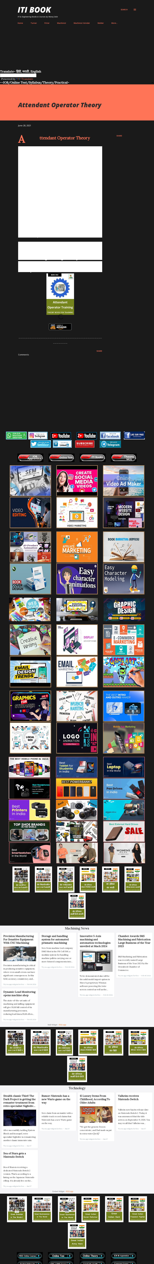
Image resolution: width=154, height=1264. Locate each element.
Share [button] (119, 135)
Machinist (61, 23)
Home (20, 23)
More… (114, 23)
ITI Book (34, 9)
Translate (24, 78)
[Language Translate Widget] (18, 75)
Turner (34, 23)
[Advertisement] (77, 50)
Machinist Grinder (82, 23)
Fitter (46, 23)
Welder (101, 23)
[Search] (124, 10)
